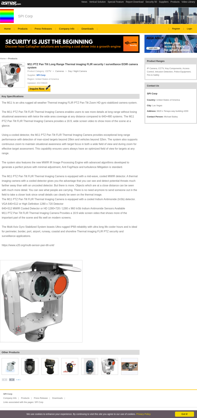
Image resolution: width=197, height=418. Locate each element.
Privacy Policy (143, 414)
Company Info (66, 28)
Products (22, 28)
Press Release (41, 398)
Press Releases (43, 28)
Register (176, 28)
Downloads (87, 28)
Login (189, 28)
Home (7, 28)
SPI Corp (25, 16)
